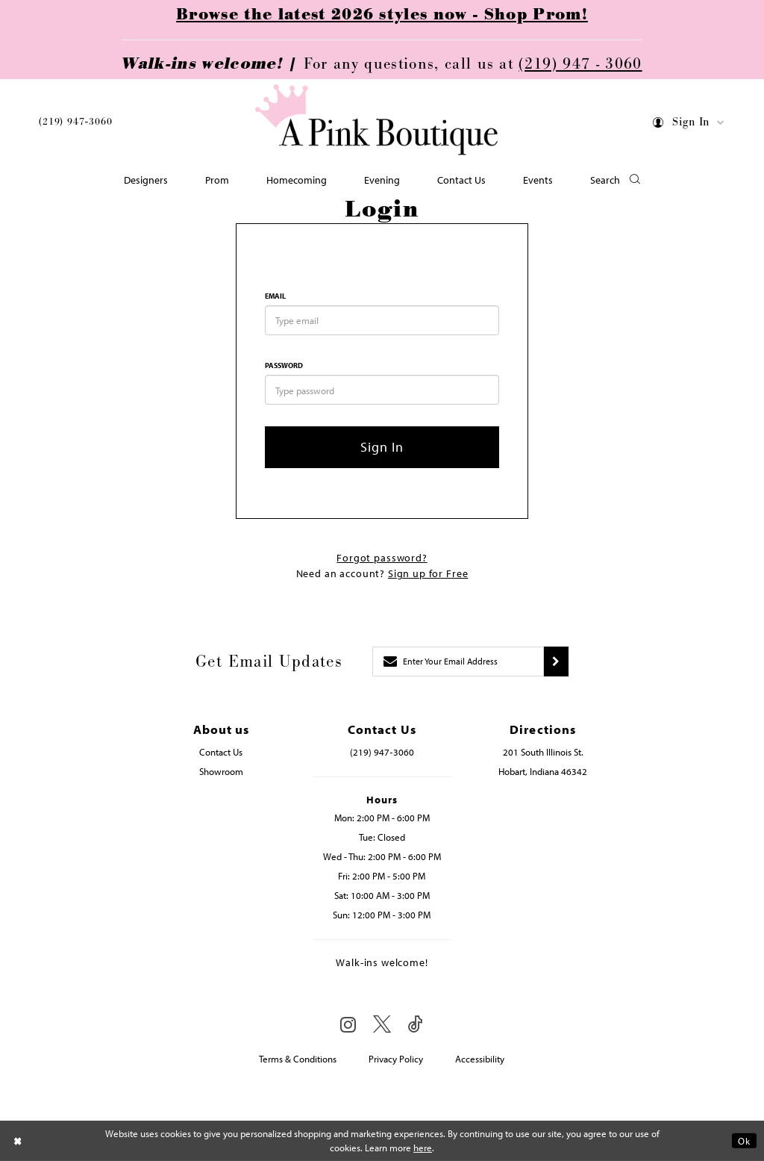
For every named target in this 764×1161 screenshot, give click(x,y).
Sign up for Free (428, 573)
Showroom (221, 771)
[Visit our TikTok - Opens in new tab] (415, 1024)
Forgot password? (381, 557)
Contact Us (220, 752)
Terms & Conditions (297, 1059)
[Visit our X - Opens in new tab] (382, 1024)
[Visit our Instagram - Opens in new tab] (348, 1024)
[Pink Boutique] (377, 119)
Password (284, 365)
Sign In (382, 446)
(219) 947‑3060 (75, 121)
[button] (689, 124)
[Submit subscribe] (556, 661)
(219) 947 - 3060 (580, 64)
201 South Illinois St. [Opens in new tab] (543, 752)
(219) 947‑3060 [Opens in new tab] (381, 752)
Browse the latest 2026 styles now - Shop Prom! (382, 14)
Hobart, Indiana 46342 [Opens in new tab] (542, 771)
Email (275, 296)
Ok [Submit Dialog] (744, 1141)
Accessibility (479, 1059)
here (422, 1148)
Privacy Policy (396, 1059)
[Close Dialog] (17, 1140)
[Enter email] (458, 661)
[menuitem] (75, 124)
